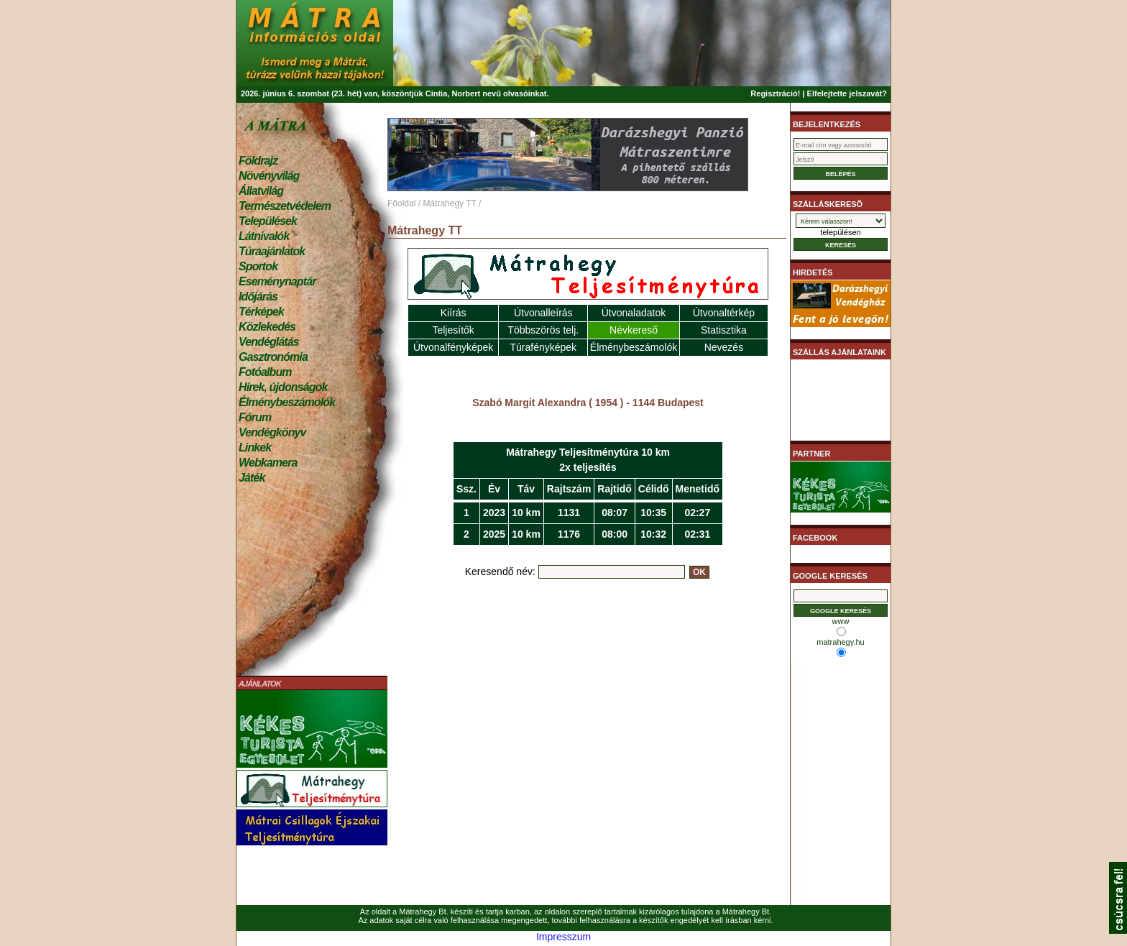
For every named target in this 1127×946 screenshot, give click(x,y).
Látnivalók (264, 236)
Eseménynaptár (277, 281)
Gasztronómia (273, 357)
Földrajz (258, 161)
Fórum (255, 417)
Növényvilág (269, 176)
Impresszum (563, 936)
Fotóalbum (265, 372)
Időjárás (258, 296)
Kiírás (453, 312)
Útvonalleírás (543, 312)
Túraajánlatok (272, 251)
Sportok (258, 266)
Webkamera (268, 462)
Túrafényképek (543, 347)
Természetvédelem (285, 206)
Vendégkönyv (272, 432)
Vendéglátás (269, 342)
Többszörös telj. (543, 330)
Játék (251, 478)
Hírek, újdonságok (283, 387)
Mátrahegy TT (449, 203)
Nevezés (723, 347)
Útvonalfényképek (453, 347)
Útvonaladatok (634, 312)
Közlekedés (267, 327)
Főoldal (401, 203)
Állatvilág (261, 191)
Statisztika (724, 330)
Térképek (261, 312)
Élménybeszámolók (287, 402)
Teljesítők (453, 330)
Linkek (255, 447)
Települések (268, 221)
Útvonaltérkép (724, 312)
